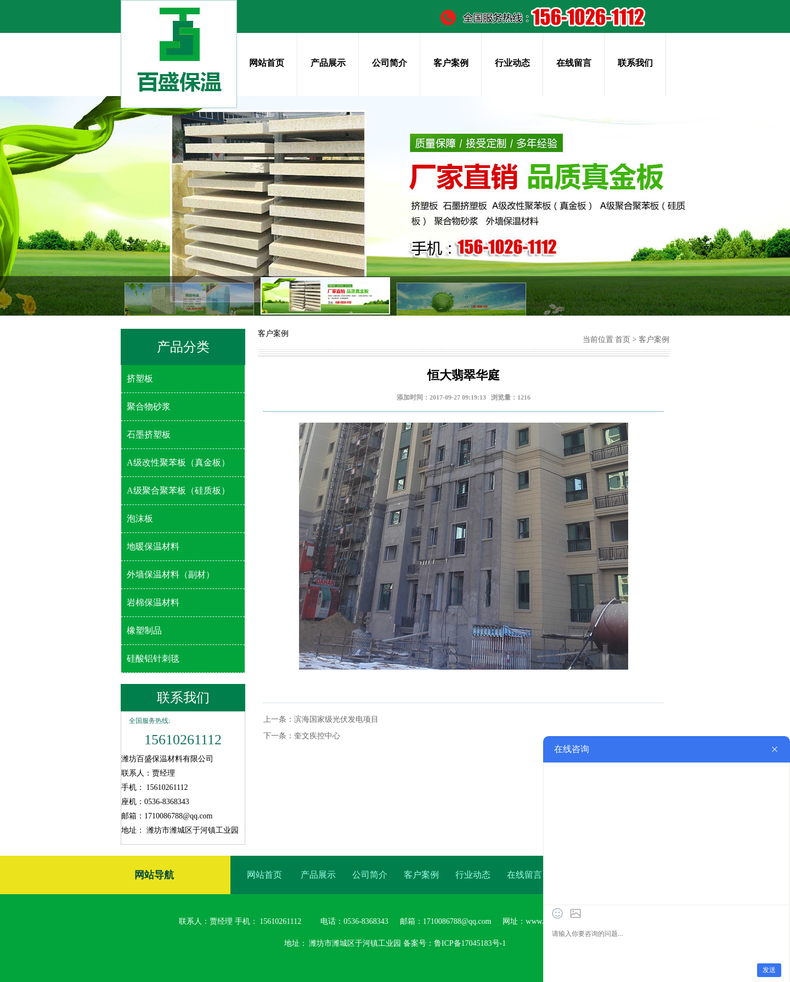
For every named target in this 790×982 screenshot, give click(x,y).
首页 (622, 339)
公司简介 (389, 63)
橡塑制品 (144, 630)
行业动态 (512, 63)
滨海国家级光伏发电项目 (336, 719)
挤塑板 (140, 378)
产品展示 (328, 63)
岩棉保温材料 (153, 602)
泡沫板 (140, 518)
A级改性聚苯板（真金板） (178, 462)
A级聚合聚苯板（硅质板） (178, 490)
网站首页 (266, 63)
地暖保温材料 (153, 546)
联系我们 (635, 63)
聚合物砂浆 (149, 406)
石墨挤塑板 (149, 434)
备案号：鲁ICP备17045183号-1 (454, 943)
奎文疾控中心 (317, 736)
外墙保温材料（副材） (171, 574)
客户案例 (451, 63)
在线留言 (573, 63)
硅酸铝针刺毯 (153, 658)
